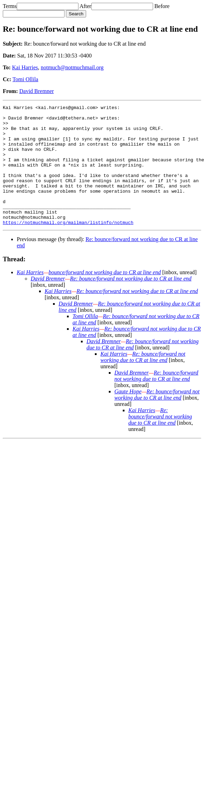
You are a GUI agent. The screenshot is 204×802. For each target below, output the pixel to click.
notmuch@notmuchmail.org (72, 67)
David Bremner (36, 91)
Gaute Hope (128, 415)
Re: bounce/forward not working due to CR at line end (130, 303)
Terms (10, 6)
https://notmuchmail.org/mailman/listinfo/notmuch (68, 246)
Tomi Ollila (25, 79)
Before (162, 6)
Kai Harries (25, 67)
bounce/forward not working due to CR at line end (104, 296)
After (85, 6)
